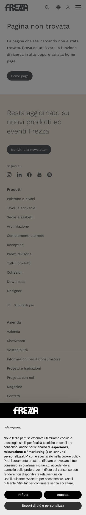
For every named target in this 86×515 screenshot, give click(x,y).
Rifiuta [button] (23, 495)
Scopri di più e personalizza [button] (43, 505)
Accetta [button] (63, 495)
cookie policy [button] (71, 456)
